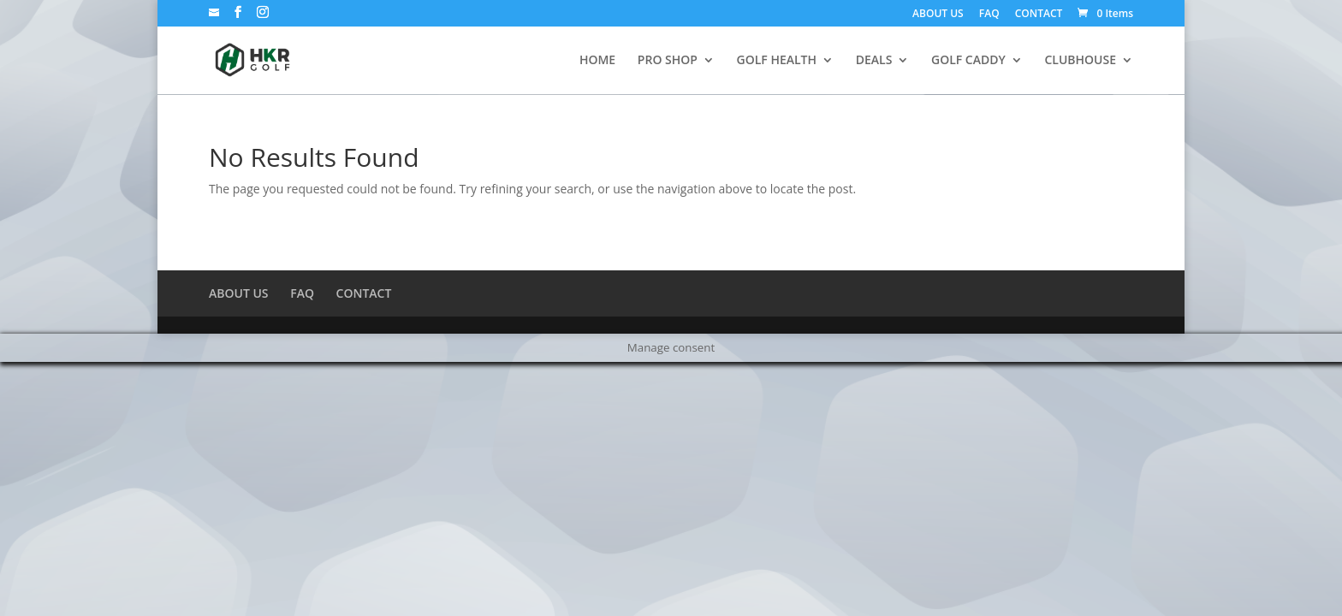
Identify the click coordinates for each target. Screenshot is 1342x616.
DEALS (874, 61)
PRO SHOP (668, 61)
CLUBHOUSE (1080, 61)
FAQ (989, 15)
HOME (597, 61)
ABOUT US (938, 15)
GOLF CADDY (968, 61)
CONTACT (1039, 15)
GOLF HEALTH (777, 61)
